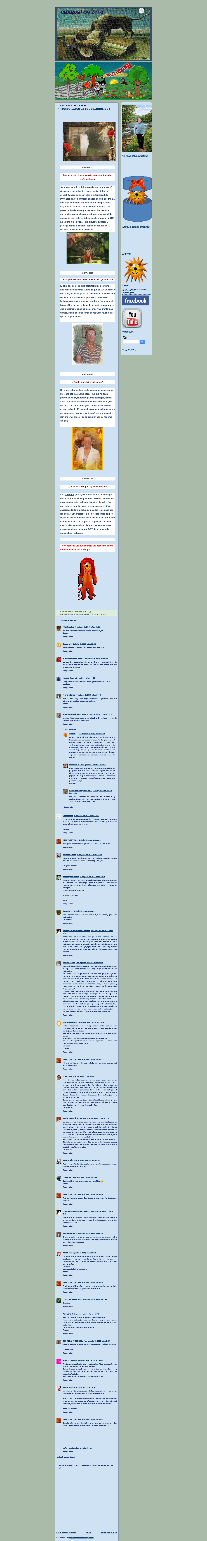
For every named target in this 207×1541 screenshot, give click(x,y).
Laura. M (67, 1177)
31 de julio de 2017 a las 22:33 (88, 840)
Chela (65, 1076)
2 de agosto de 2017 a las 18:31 (92, 765)
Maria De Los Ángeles (72, 1118)
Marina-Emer (69, 695)
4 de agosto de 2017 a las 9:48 (93, 1299)
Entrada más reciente (66, 1532)
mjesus (66, 678)
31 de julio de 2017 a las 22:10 (86, 815)
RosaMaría (68, 1160)
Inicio (88, 1532)
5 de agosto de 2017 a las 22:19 (89, 1419)
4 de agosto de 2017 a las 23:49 (85, 1314)
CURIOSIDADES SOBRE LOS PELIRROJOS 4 (88, 614)
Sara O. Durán (69, 1360)
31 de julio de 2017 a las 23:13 (89, 854)
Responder (68, 636)
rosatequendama (71, 876)
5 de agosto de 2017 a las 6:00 (89, 1360)
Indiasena (74, 765)
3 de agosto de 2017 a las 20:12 (82, 1253)
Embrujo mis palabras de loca (76, 930)
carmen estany (70, 1022)
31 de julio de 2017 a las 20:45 (88, 695)
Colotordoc (68, 815)
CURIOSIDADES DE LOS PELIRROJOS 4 (85, 109)
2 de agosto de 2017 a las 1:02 (96, 1118)
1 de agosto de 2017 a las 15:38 (90, 1022)
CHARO (72, 734)
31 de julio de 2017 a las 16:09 (95, 658)
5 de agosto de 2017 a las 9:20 (82, 1387)
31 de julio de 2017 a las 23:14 (92, 876)
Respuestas (70, 729)
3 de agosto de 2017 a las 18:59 (89, 1233)
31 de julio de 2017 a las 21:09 (99, 714)
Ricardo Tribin (69, 854)
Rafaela (67, 911)
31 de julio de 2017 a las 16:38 (82, 678)
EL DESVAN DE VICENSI (72, 658)
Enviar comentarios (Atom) (81, 1537)
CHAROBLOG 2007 (82, 12)
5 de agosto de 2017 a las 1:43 (97, 1341)
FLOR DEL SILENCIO (71, 1299)
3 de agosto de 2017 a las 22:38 (89, 1282)
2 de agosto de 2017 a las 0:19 (82, 1076)
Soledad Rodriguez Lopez (74, 714)
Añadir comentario (66, 1457)
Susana (66, 644)
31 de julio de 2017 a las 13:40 (83, 644)
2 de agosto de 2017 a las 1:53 (87, 1160)
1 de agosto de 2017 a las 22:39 (89, 1059)
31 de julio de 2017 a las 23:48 (92, 734)
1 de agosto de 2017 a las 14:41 (89, 962)
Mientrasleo (68, 627)
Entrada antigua (109, 1532)
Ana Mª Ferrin (69, 962)
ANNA (65, 1253)
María (65, 1387)
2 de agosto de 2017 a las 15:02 (84, 1177)
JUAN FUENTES (69, 840)
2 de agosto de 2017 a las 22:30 (89, 1194)
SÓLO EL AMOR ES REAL (73, 1341)
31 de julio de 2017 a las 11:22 (87, 627)
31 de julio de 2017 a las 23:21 (83, 911)
